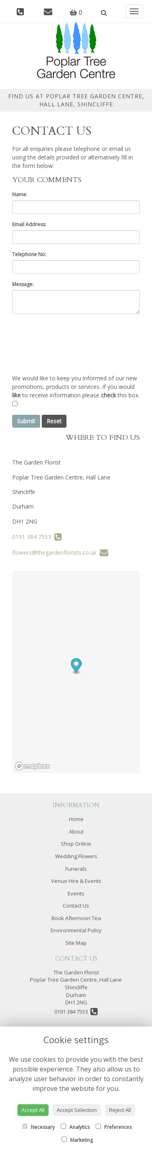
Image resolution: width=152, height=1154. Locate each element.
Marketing (77, 1140)
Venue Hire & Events (76, 881)
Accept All (33, 1110)
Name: (19, 194)
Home (76, 819)
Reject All (120, 1110)
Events (76, 893)
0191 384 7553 (37, 537)
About (76, 831)
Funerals (76, 868)
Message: (23, 284)
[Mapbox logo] (32, 766)
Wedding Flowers (76, 856)
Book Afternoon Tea (76, 918)
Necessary (38, 1127)
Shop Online (76, 843)
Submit (26, 421)
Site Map (76, 942)
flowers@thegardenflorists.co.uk (60, 552)
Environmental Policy (76, 930)
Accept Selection (77, 1110)
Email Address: (29, 224)
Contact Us (76, 905)
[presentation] (73, 344)
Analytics (75, 1127)
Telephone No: (29, 254)
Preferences (114, 1127)
